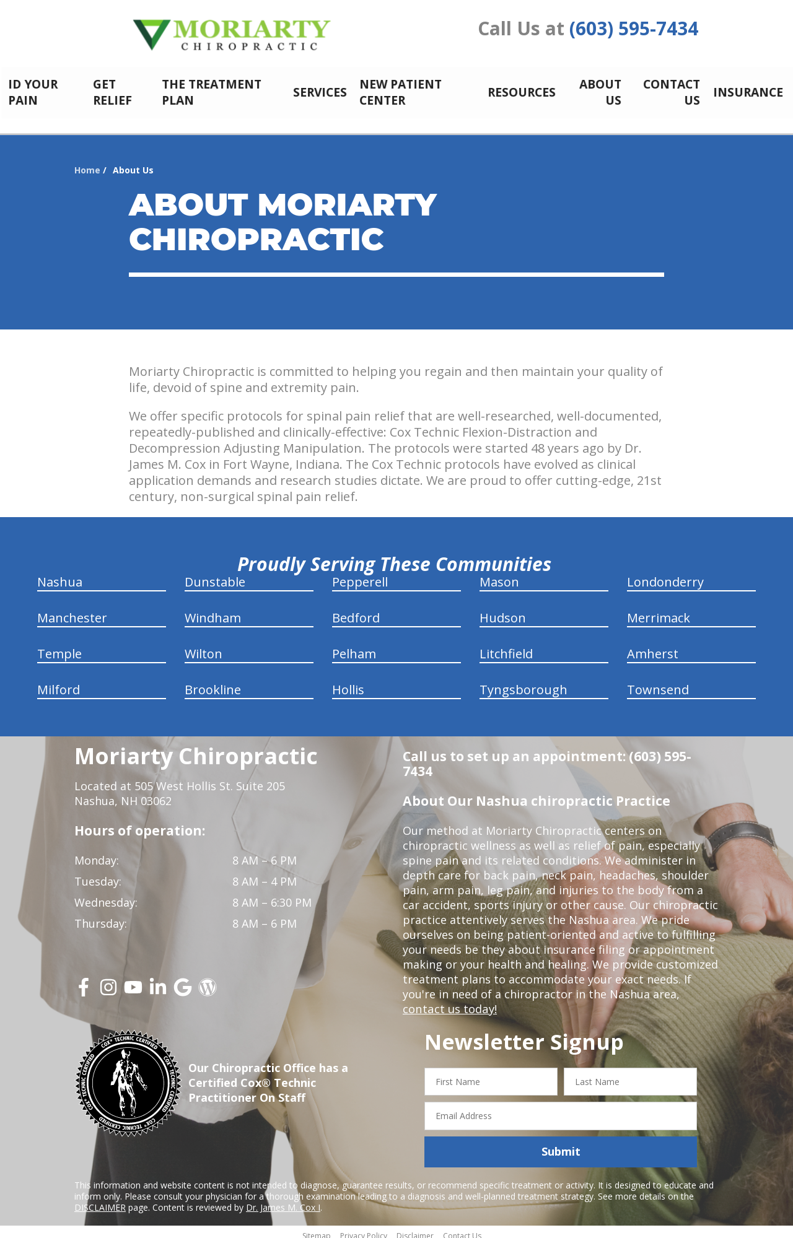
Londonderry (665, 575)
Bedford (356, 611)
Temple (59, 647)
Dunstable (215, 575)
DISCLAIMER (100, 1200)
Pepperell (360, 575)
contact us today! (449, 1002)
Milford (58, 682)
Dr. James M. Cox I (283, 1200)
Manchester (72, 611)
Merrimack (658, 611)
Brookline (213, 682)
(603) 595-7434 (633, 28)
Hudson (503, 611)
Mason (499, 575)
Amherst (652, 647)
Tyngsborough (523, 682)
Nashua (59, 575)
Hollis (348, 682)
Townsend (658, 682)
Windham (213, 611)
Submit (561, 1144)
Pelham (354, 647)
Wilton (203, 647)
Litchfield (506, 647)
